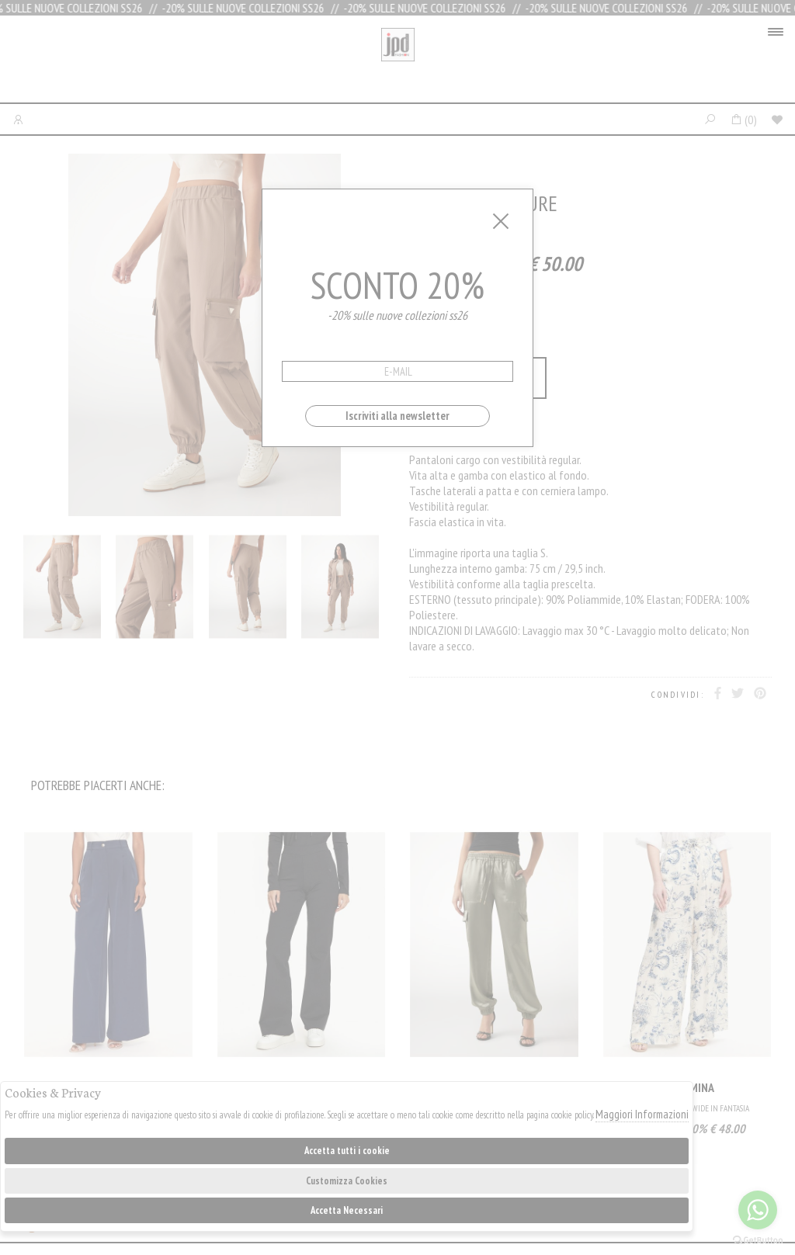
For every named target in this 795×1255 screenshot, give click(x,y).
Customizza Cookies (346, 1180)
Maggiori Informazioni (642, 1114)
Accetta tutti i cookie (347, 1150)
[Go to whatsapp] (757, 1210)
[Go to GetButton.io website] (758, 1239)
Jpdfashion (397, 63)
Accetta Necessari (347, 1210)
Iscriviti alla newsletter (397, 415)
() (743, 119)
